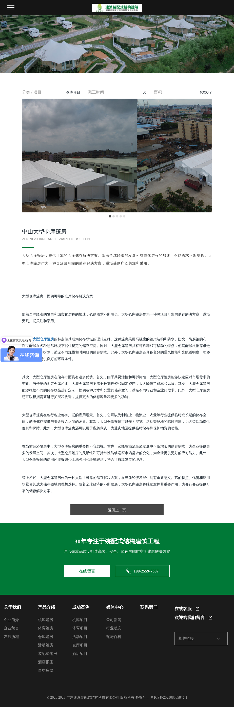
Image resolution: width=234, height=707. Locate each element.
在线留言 (87, 571)
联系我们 (149, 607)
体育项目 (79, 628)
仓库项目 (79, 645)
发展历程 (11, 637)
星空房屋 (45, 671)
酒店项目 (79, 654)
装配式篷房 (47, 654)
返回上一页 (117, 510)
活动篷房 (45, 645)
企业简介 (11, 620)
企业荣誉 (11, 628)
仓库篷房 (45, 637)
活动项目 (79, 637)
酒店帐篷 (45, 662)
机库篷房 (45, 620)
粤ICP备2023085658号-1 (168, 697)
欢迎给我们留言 (193, 617)
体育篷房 (45, 628)
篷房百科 (113, 637)
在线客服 (186, 608)
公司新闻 (113, 620)
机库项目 (79, 620)
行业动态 (113, 628)
